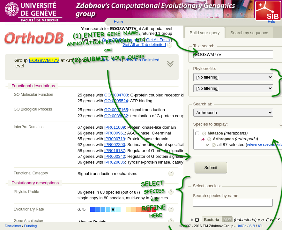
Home (118, 21)
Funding (30, 226)
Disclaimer (13, 226)
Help (271, 21)
